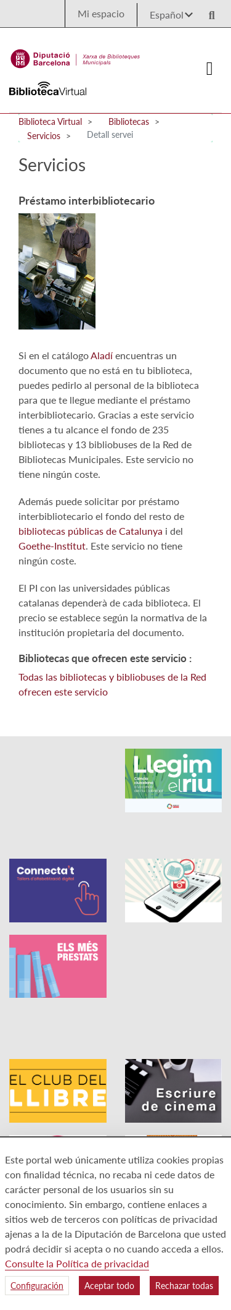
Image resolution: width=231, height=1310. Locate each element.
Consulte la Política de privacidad (77, 1263)
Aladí (102, 355)
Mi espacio (101, 13)
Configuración (36, 1285)
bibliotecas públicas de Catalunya (90, 531)
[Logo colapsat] (210, 69)
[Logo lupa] (207, 11)
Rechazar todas (184, 1285)
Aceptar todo (109, 1285)
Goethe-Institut (52, 545)
